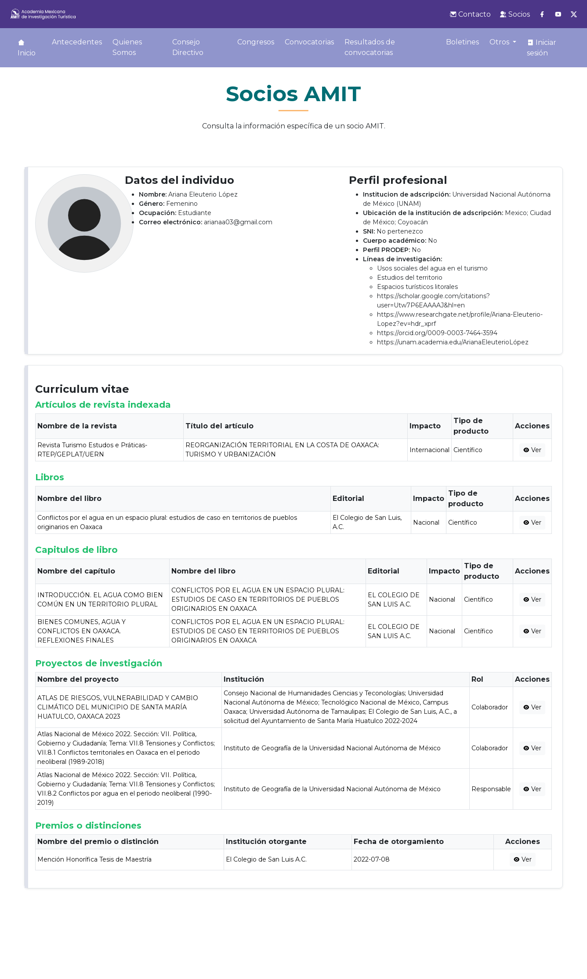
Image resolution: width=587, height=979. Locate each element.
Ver (532, 450)
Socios (515, 14)
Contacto (470, 14)
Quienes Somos (127, 47)
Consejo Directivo (187, 47)
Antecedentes (77, 42)
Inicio (27, 48)
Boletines (462, 42)
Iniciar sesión (541, 47)
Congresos (255, 42)
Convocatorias (309, 42)
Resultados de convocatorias (369, 47)
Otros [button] (500, 42)
